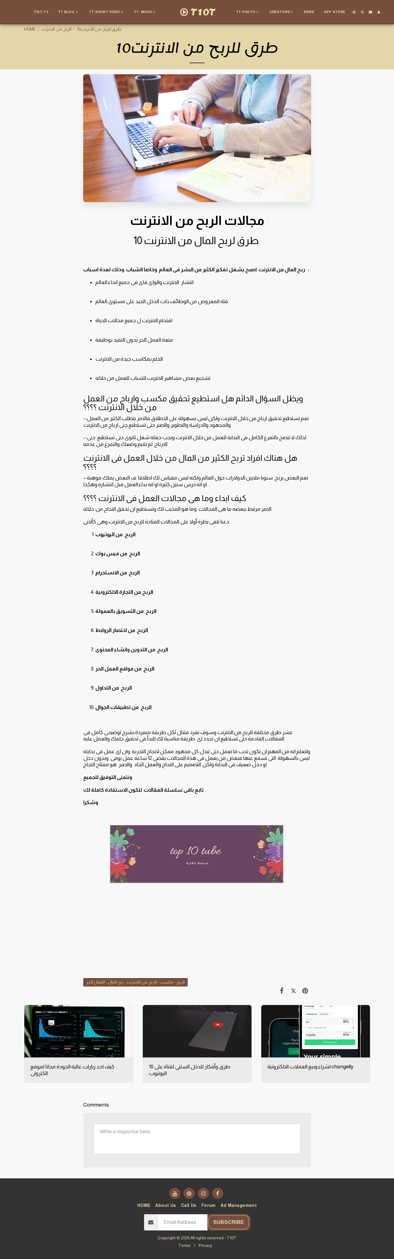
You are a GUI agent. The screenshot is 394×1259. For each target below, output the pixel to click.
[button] (68, 12)
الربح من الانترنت (56, 29)
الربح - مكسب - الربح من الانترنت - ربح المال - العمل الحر (135, 982)
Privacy (205, 1245)
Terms (184, 1245)
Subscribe (228, 1222)
